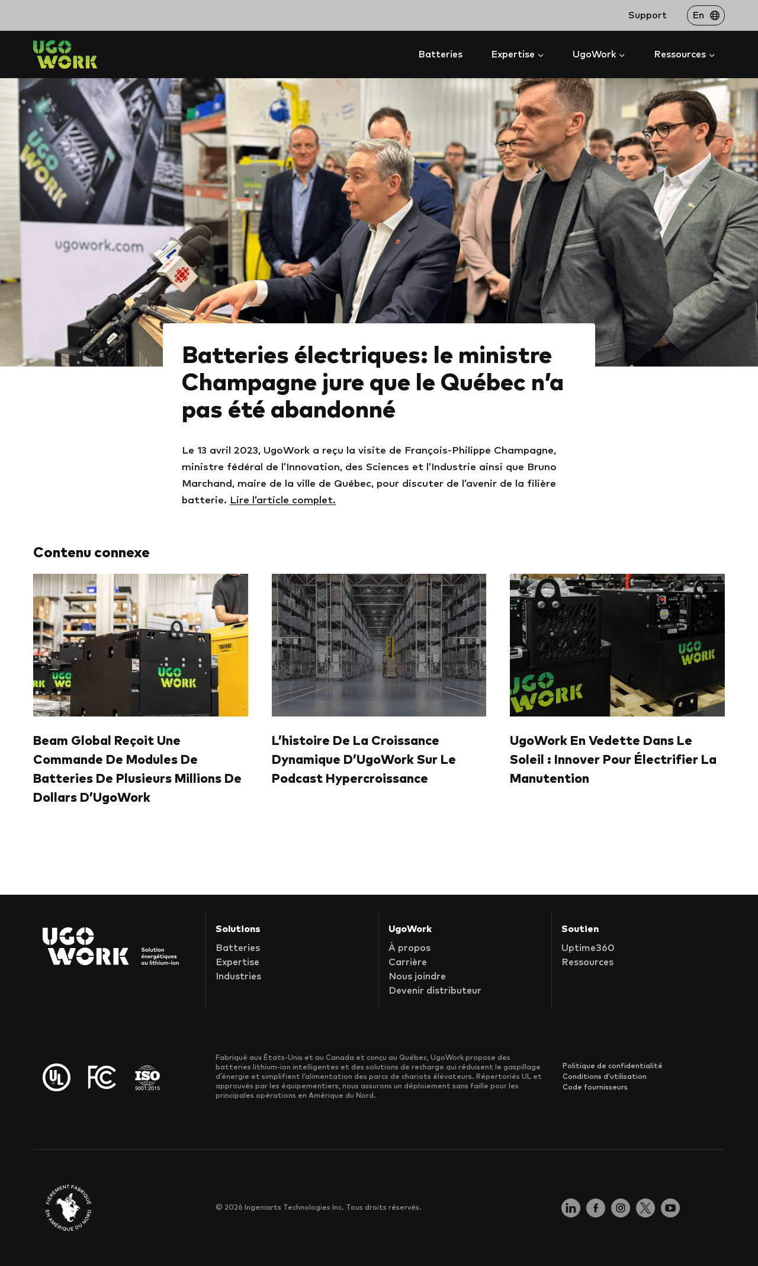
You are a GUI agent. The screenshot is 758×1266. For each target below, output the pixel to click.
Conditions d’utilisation (605, 1077)
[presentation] (140, 645)
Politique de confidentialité (613, 1066)
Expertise (237, 963)
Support (647, 15)
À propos (409, 948)
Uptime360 (588, 948)
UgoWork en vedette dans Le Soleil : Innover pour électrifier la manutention (613, 760)
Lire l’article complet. (283, 501)
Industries (238, 977)
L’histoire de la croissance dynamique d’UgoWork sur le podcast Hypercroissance (364, 760)
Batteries (440, 54)
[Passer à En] (706, 15)
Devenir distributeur (434, 991)
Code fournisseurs (595, 1087)
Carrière (407, 963)
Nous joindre (417, 977)
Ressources (587, 963)
